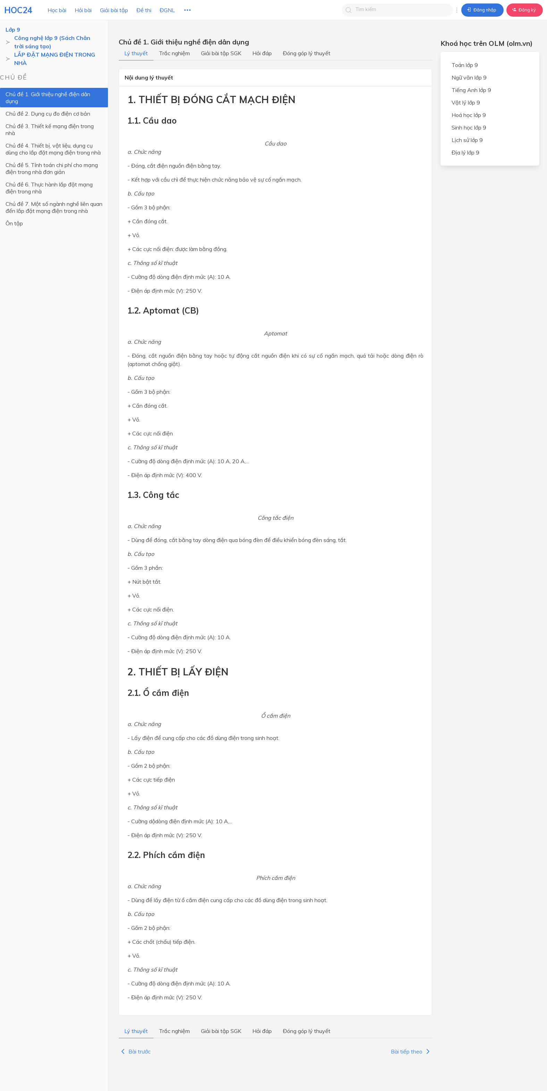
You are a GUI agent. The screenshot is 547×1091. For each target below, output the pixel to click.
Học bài (57, 10)
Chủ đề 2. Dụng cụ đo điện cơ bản (48, 106)
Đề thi (143, 10)
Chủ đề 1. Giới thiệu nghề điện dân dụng (55, 94)
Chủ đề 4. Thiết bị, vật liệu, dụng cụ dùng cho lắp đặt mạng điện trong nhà (53, 135)
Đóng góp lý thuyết (306, 53)
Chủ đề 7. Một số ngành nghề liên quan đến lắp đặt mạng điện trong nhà (54, 193)
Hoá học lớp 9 (469, 114)
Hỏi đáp (262, 53)
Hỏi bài (83, 10)
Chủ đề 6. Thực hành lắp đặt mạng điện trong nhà (55, 174)
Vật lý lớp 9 (466, 102)
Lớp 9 (13, 29)
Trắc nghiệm (174, 53)
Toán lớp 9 (465, 64)
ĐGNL (167, 10)
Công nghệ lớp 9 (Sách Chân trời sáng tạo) (57, 42)
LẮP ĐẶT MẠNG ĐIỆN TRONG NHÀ (54, 58)
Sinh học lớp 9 (469, 127)
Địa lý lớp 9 (465, 152)
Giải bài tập (114, 10)
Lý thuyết (136, 53)
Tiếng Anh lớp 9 (471, 89)
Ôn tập (14, 209)
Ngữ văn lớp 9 (469, 77)
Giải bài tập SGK (221, 53)
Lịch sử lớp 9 (467, 139)
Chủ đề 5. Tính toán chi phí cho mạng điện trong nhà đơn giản (52, 154)
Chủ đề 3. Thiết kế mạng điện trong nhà (55, 119)
